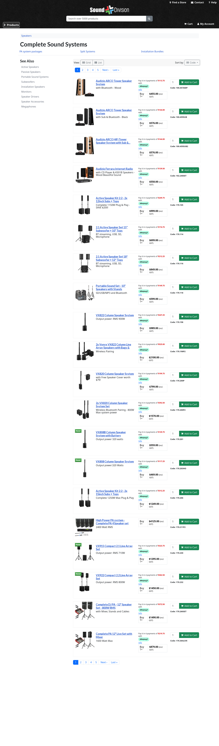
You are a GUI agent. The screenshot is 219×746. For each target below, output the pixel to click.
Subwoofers (28, 81)
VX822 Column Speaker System (115, 315)
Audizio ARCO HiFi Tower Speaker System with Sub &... (113, 141)
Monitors (26, 91)
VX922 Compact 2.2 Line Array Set (114, 577)
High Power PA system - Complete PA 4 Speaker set (112, 522)
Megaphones (28, 106)
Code (191, 62)
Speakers (26, 35)
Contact (197, 2)
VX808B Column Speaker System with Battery (111, 434)
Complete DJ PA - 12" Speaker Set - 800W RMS (114, 606)
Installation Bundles (152, 51)
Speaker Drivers (30, 96)
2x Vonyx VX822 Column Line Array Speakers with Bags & (113, 346)
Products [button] (11, 25)
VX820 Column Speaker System (115, 373)
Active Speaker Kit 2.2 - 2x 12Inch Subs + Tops (111, 199)
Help (213, 2)
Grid (86, 62)
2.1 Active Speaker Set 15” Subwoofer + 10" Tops (112, 229)
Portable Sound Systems (35, 76)
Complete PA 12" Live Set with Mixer (114, 635)
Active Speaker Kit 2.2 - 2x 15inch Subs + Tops (111, 492)
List (98, 62)
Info (140, 89)
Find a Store (178, 2)
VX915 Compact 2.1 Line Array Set (114, 547)
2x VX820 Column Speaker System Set (112, 404)
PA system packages (31, 51)
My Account (205, 24)
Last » (116, 70)
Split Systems (87, 51)
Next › (105, 70)
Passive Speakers (30, 72)
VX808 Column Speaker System (115, 461)
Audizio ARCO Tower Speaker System (114, 82)
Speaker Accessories (32, 101)
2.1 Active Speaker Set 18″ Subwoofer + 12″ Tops (112, 258)
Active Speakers (30, 67)
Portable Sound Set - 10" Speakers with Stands (111, 287)
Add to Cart (189, 82)
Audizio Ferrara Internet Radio (114, 168)
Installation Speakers (33, 86)
